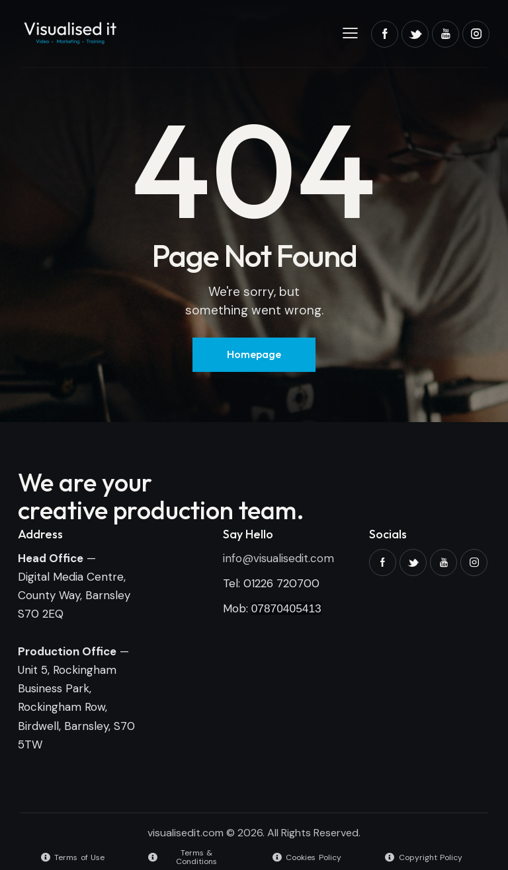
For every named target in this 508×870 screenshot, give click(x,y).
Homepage (254, 354)
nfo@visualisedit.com (279, 558)
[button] (350, 32)
